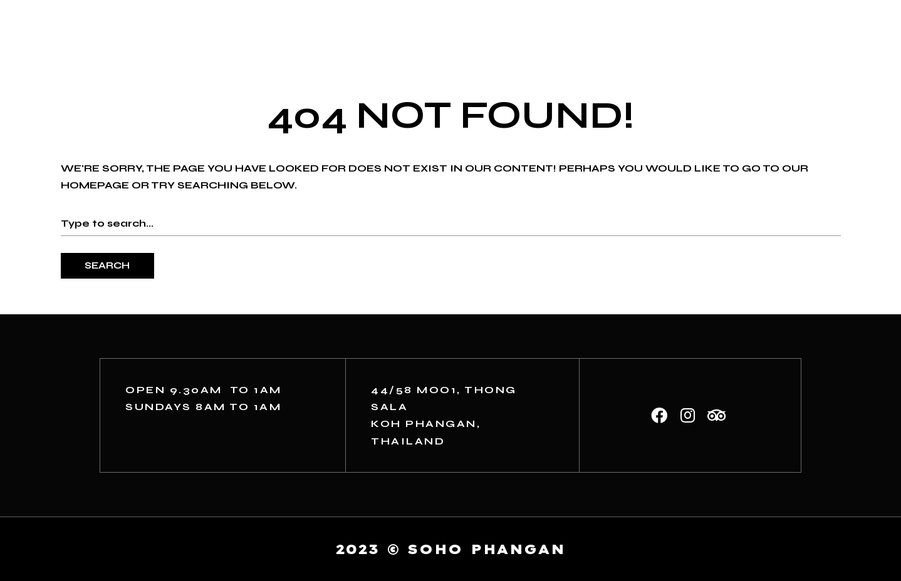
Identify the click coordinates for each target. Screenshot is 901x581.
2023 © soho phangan (450, 549)
